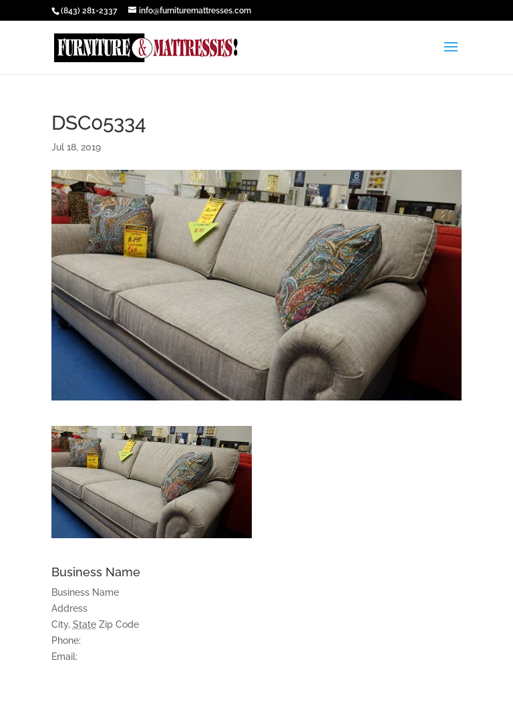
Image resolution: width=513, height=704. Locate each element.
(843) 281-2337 (89, 10)
